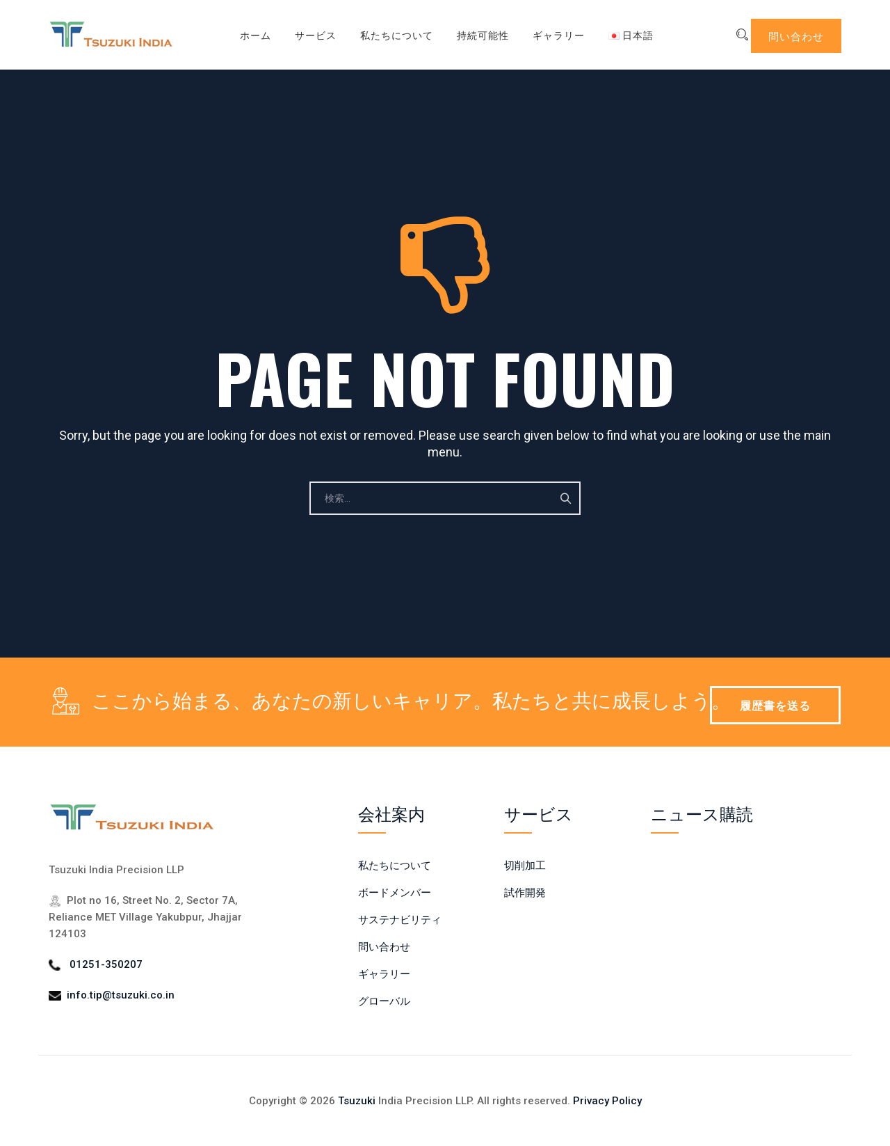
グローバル (384, 1001)
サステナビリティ (400, 920)
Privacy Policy (607, 1101)
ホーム (245, 34)
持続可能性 (472, 34)
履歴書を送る (775, 705)
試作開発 (525, 892)
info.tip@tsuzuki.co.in (121, 995)
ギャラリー (548, 34)
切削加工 (525, 865)
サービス (305, 34)
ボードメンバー (394, 892)
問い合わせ (796, 35)
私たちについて (386, 34)
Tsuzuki (356, 1101)
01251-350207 (106, 964)
